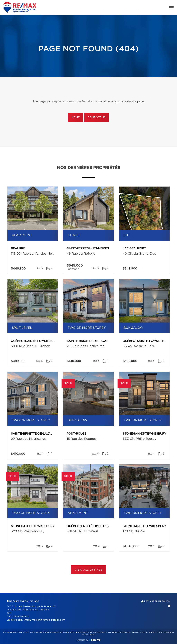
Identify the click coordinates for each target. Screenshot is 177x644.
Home (76, 117)
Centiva (94, 640)
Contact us (96, 117)
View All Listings (88, 570)
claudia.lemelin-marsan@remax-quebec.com (39, 620)
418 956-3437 (21, 616)
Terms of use (156, 632)
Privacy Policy (139, 632)
